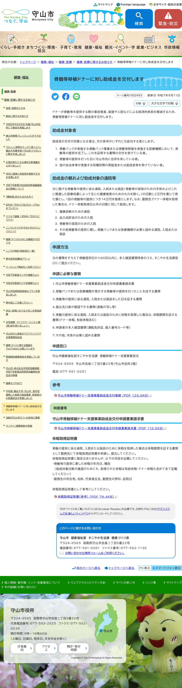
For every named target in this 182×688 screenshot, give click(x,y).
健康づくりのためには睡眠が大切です (23, 241)
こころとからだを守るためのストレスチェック (23, 229)
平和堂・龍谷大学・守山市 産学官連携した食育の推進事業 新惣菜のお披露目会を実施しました (24, 394)
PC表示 (144, 568)
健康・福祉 (94, 47)
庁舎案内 (22, 648)
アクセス (46, 648)
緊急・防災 (168, 24)
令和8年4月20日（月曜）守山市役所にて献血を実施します (23, 126)
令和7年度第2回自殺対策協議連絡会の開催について (24, 187)
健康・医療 (65, 62)
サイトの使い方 (125, 582)
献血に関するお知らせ (17, 116)
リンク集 (151, 582)
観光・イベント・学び (120, 49)
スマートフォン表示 (168, 568)
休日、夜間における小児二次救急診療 (23, 312)
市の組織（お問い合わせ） (20, 587)
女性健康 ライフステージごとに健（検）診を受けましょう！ (23, 324)
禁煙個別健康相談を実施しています (23, 358)
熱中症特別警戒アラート (18, 259)
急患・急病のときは (15, 108)
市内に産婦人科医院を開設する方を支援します (23, 175)
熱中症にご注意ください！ (19, 303)
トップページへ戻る (122, 568)
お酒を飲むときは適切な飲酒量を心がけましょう (23, 164)
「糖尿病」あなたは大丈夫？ (19, 197)
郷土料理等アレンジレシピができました (23, 137)
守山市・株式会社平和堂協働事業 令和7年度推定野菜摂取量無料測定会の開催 (23, 371)
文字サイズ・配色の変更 (167, 4)
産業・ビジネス (149, 47)
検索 (139, 24)
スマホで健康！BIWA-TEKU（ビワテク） (23, 218)
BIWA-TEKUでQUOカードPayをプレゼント (23, 206)
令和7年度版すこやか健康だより (22, 275)
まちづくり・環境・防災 (41, 49)
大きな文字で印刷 (162, 103)
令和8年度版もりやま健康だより (22, 283)
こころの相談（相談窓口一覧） (20, 251)
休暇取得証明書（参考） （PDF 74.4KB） (87, 496)
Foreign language (133, 4)
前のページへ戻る (89, 568)
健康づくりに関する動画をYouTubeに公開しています (20, 347)
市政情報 (172, 47)
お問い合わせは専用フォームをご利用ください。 (95, 553)
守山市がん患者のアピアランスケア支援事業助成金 (23, 335)
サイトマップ (105, 4)
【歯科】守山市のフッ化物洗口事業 (23, 418)
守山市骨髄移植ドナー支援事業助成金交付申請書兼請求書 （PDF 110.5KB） (112, 428)
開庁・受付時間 (74, 648)
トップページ (28, 62)
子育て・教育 (71, 47)
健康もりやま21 (14, 383)
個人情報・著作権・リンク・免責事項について (32, 582)
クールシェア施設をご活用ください (23, 267)
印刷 (138, 103)
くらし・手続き (12, 47)
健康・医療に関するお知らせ (95, 62)
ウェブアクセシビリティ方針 (88, 582)
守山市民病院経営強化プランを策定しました (23, 293)
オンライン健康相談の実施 (19, 426)
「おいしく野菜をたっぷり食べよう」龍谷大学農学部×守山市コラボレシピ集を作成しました (23, 150)
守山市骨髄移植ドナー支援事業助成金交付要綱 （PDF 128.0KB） (105, 395)
